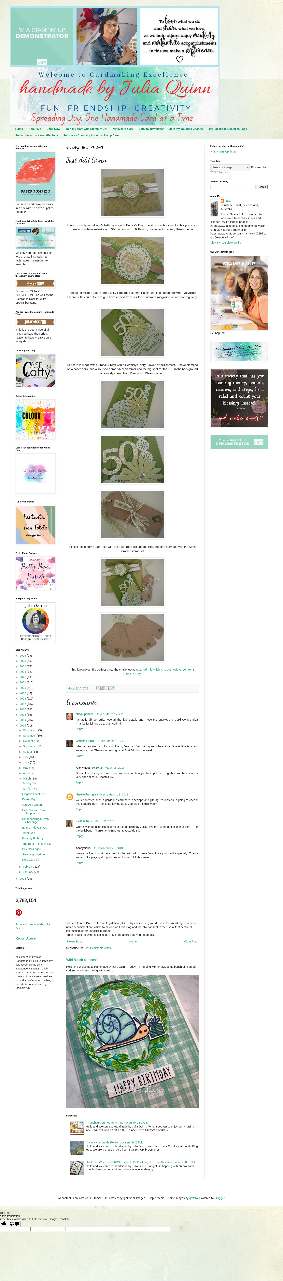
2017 (23, 704)
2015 (23, 714)
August (28, 751)
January (28, 872)
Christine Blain (85, 740)
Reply (79, 728)
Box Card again (32, 849)
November (30, 735)
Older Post (191, 941)
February (29, 866)
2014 (23, 720)
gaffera (193, 1198)
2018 (23, 698)
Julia (228, 201)
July (26, 757)
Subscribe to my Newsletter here (36, 135)
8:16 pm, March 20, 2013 (98, 821)
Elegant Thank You (34, 794)
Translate (220, 172)
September (30, 746)
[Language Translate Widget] (230, 167)
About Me (34, 128)
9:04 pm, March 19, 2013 (112, 794)
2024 (23, 666)
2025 (23, 660)
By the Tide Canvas (34, 827)
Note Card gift (30, 859)
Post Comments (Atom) (98, 948)
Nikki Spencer (84, 714)
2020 (23, 687)
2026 (23, 655)
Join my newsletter (151, 128)
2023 (23, 671)
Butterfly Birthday (32, 838)
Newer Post (74, 941)
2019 (23, 693)
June (26, 762)
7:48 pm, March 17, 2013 (109, 714)
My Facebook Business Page (228, 128)
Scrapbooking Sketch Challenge (35, 820)
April (26, 773)
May (26, 767)
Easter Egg (29, 799)
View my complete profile (225, 242)
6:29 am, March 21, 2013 (107, 848)
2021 (23, 682)
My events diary (123, 128)
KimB (79, 821)
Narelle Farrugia (86, 794)
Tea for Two (29, 788)
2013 (23, 725)
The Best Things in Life (36, 843)
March (27, 778)
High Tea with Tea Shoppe (33, 812)
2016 (23, 709)
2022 (23, 677)
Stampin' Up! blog (225, 151)
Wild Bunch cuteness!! (82, 960)
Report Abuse (25, 938)
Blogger (219, 1198)
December (30, 730)
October (28, 740)
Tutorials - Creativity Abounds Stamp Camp (92, 135)
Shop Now (53, 128)
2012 (23, 878)
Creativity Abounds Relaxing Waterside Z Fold (114, 1142)
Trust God (28, 832)
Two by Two (29, 783)
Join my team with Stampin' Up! (86, 128)
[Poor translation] (14, 1224)
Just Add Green (32, 804)
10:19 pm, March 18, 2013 (108, 767)
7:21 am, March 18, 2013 (110, 740)
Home (19, 128)
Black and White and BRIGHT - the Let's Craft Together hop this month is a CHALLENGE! (141, 1162)
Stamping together (33, 854)
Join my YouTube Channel (186, 128)
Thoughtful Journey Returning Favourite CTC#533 (117, 1122)
